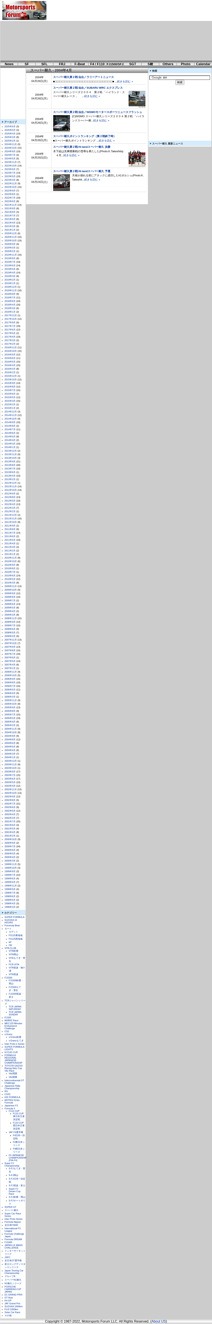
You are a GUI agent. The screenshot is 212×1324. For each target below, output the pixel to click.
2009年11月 (11, 586)
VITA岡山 (13, 954)
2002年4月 (10, 814)
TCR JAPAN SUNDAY (15, 1013)
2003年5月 (10, 782)
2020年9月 (10, 244)
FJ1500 (8, 977)
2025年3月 (10, 137)
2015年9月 (10, 383)
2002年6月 (10, 807)
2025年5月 (10, 130)
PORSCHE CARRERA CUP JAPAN (13, 1289)
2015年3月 (10, 401)
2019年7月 (10, 262)
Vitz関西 (13, 1073)
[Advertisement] (109, 30)
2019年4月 (10, 272)
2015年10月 (11, 379)
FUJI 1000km (11, 1309)
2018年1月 (10, 312)
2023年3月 (10, 180)
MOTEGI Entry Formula (12, 1101)
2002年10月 (11, 793)
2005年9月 (10, 707)
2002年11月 (11, 789)
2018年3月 (10, 308)
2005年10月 (11, 704)
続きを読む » (125, 81)
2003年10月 (11, 768)
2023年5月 (10, 176)
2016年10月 (11, 351)
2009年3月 (10, 614)
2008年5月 (10, 632)
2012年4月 (10, 504)
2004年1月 (10, 757)
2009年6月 (10, 604)
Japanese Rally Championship (12, 1087)
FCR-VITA (14, 964)
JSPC (8, 1257)
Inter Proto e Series (15, 1044)
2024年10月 (11, 148)
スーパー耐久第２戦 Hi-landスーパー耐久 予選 (81, 171)
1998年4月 (10, 903)
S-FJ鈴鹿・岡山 (17, 1197)
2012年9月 (10, 493)
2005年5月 (10, 718)
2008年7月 (10, 625)
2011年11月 (11, 518)
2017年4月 (10, 336)
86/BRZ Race (11, 1020)
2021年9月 (10, 208)
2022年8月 (10, 194)
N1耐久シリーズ (13, 1283)
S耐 (150, 64)
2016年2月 (10, 372)
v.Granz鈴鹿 (15, 1037)
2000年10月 (11, 839)
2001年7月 (10, 821)
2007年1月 (10, 668)
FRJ (62, 64)
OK (10, 945)
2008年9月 (10, 622)
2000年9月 (10, 843)
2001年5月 (10, 828)
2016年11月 (11, 347)
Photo (185, 64)
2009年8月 (10, 597)
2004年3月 (10, 753)
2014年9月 (10, 422)
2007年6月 (10, 657)
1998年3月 (10, 907)
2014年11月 (11, 415)
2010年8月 (10, 568)
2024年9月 (10, 151)
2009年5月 (10, 607)
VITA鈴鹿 (13, 951)
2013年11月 (11, 454)
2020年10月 (11, 240)
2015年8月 (10, 386)
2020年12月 (11, 233)
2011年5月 (10, 540)
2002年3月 (10, 818)
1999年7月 (10, 875)
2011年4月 (10, 543)
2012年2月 (10, 511)
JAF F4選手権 (16, 1132)
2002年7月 (10, 803)
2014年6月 (10, 433)
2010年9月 (10, 565)
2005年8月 (10, 711)
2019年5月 (10, 269)
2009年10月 (11, 590)
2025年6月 (10, 126)
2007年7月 (10, 654)
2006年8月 (10, 682)
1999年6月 (10, 878)
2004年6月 (10, 743)
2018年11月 (11, 290)
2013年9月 (10, 461)
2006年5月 (10, 689)
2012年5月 (10, 500)
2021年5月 (10, 219)
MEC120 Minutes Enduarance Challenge (13, 1026)
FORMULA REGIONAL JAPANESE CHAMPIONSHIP (13, 1059)
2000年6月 (10, 850)
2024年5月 (10, 158)
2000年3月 (10, 860)
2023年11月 (11, 162)
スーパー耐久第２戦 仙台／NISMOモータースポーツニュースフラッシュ (97, 112)
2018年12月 (11, 287)
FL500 (8, 1017)
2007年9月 (10, 647)
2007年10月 (11, 643)
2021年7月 (10, 215)
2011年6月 (10, 536)
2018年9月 (10, 294)
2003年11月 (11, 764)
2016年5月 (10, 361)
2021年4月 (10, 222)
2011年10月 (11, 522)
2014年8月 (10, 426)
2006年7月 (10, 686)
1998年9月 (10, 889)
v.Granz (9, 1034)
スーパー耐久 (11, 1210)
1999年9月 (10, 871)
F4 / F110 (97, 64)
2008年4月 (10, 636)
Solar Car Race (12, 1312)
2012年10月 (11, 490)
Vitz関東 (13, 1077)
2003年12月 (11, 761)
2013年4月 (10, 475)
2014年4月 (10, 440)
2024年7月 (10, 155)
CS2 (7, 1031)
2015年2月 (10, 404)
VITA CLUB (10, 948)
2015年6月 (10, 393)
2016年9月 (10, 354)
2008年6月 (10, 629)
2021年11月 (11, 205)
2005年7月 (10, 714)
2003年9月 (10, 771)
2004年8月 (10, 739)
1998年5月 (10, 900)
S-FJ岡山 (13, 1175)
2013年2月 (10, 479)
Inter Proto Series (14, 1219)
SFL (44, 64)
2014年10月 (11, 418)
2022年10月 (11, 187)
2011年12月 (11, 515)
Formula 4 (10, 1108)
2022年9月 (10, 190)
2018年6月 (10, 301)
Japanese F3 (11, 1105)
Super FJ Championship (12, 1164)
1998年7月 (10, 892)
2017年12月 (11, 315)
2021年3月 (10, 226)
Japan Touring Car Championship (14, 1271)
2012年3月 (10, 508)
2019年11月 (11, 254)
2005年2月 (10, 725)
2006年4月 (10, 693)
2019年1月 (10, 283)
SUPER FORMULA (15, 917)
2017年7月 (10, 326)
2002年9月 (10, 796)
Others (168, 64)
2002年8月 (10, 800)
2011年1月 (10, 554)
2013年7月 (10, 468)
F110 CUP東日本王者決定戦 (19, 1116)
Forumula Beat (12, 925)
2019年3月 (10, 276)
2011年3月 (10, 547)
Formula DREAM (13, 1239)
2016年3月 (10, 369)
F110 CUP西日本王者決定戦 (19, 1125)
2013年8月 (10, 465)
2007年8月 (10, 650)
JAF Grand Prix (12, 1303)
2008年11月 (11, 618)
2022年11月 (11, 183)
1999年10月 (11, 868)
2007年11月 (11, 639)
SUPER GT (10, 1207)
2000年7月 (10, 846)
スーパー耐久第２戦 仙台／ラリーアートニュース (83, 77)
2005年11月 (11, 700)
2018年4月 (10, 304)
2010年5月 (10, 579)
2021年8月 (10, 212)
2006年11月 (11, 671)
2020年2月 (10, 251)
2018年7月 (10, 297)
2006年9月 (10, 679)
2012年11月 (11, 486)
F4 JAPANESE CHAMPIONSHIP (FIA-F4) (18, 1158)
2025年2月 (10, 140)
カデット (13, 931)
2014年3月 (10, 443)
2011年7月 (10, 532)
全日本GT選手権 (13, 1260)
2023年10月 (11, 165)
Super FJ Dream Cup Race (15, 1191)
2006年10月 (11, 675)
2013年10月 (11, 458)
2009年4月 (10, 611)
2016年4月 (10, 365)
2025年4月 (10, 133)
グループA (10, 1276)
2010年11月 (11, 557)
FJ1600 (8, 1242)
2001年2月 (10, 835)
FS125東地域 (15, 935)
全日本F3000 (11, 1225)
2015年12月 (11, 376)
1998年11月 (11, 885)
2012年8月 (10, 497)
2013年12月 (11, 451)
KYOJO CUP (11, 1052)
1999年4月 (10, 882)
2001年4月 (10, 832)
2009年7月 (10, 600)
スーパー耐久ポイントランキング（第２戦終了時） (84, 136)
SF (27, 64)
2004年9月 (10, 736)
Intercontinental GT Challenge (14, 1081)
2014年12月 (11, 411)
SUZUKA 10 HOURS (11, 921)
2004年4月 (10, 750)
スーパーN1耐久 (13, 1280)
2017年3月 (10, 340)
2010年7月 (10, 572)
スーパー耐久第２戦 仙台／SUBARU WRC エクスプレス (88, 87)
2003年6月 (10, 778)
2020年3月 (10, 247)
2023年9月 (10, 169)
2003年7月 (10, 775)
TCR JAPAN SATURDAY (15, 1007)
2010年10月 (11, 561)
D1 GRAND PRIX (14, 1294)
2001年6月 (10, 825)
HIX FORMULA (12, 1097)
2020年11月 (11, 237)
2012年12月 (11, 483)
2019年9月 (10, 258)
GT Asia (9, 1297)
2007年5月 (10, 661)
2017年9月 (10, 322)
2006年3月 (10, 696)
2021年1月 (10, 230)
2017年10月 (11, 319)
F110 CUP (14, 1111)
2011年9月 (10, 525)
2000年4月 (10, 857)
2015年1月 (10, 408)
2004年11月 (11, 729)
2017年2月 (10, 344)
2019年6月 (10, 265)
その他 (8, 1315)
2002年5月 (10, 810)
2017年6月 (10, 329)
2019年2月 (10, 279)
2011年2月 (10, 550)
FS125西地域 (15, 939)
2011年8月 (10, 529)
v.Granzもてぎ (16, 1040)
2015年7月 (10, 390)
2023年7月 (10, 173)
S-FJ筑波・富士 (17, 1185)
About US (158, 1321)
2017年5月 (10, 333)
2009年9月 (10, 593)
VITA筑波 (13, 974)
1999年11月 (11, 864)
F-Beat (80, 64)
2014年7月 (10, 429)
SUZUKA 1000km (14, 1306)
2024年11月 (11, 144)
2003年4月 (10, 786)
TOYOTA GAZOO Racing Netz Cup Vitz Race (14, 1068)
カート (8, 928)
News (9, 64)
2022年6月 (10, 201)
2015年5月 (10, 397)
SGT (132, 64)
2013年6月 (10, 472)
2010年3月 (10, 582)
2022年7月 (10, 197)
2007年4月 (10, 664)
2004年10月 (11, 732)
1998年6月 (10, 896)
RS (6, 1091)
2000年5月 (10, 853)
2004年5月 (10, 746)
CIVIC (8, 1094)
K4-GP (8, 1300)
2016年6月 (10, 358)
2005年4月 (10, 721)
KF (10, 942)
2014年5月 (10, 436)
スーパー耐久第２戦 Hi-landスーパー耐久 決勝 (81, 146)
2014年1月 (10, 447)
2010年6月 (10, 575)
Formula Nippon (13, 1222)
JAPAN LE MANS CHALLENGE (14, 1246)
